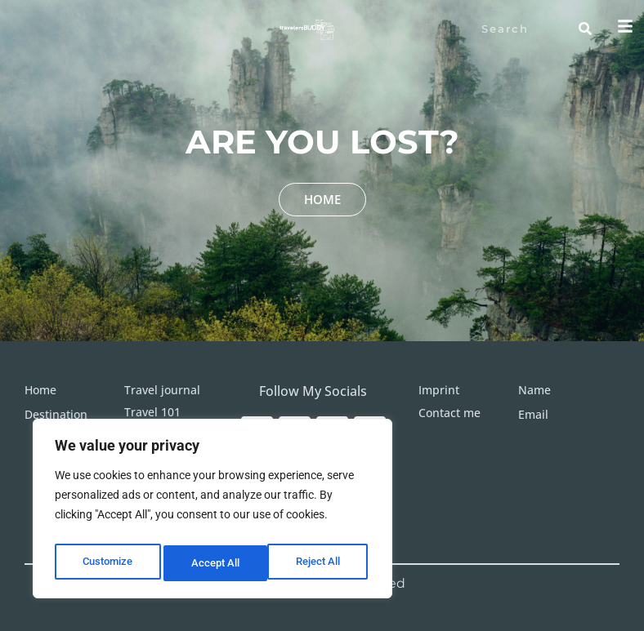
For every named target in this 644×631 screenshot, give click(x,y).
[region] (212, 512)
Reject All (214, 563)
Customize (107, 563)
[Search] (585, 28)
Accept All (320, 563)
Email (533, 414)
